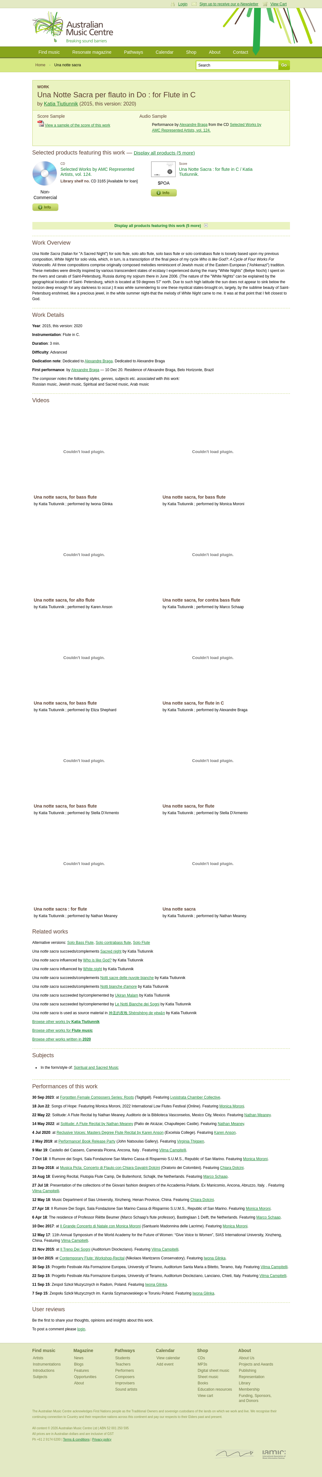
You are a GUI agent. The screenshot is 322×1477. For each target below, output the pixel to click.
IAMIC (274, 1454)
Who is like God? (97, 960)
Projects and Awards (256, 1364)
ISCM (234, 1454)
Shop (191, 52)
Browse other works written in (61, 1039)
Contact (240, 52)
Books (203, 1383)
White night (92, 969)
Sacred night (110, 951)
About (215, 52)
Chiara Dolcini (232, 1168)
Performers (124, 1370)
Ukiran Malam (126, 995)
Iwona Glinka (215, 1258)
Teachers (123, 1364)
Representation (251, 1377)
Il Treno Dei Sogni (75, 1249)
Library (244, 1383)
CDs (201, 1358)
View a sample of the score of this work (77, 125)
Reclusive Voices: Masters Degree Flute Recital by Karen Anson (110, 1132)
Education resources (215, 1389)
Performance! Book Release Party (86, 1141)
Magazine (83, 1350)
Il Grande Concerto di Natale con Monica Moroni (100, 1226)
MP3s (202, 1364)
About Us (246, 1358)
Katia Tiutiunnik (61, 103)
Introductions (44, 1370)
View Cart (278, 4)
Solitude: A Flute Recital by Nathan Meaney (97, 1124)
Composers (124, 1377)
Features (81, 1370)
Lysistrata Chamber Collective (195, 1097)
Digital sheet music (213, 1370)
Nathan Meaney (257, 1115)
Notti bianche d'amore (118, 986)
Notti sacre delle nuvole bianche (127, 978)
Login (182, 4)
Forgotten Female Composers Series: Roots (97, 1097)
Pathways (133, 52)
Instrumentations (47, 1364)
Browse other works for (62, 1030)
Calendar (164, 52)
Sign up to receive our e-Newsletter (228, 4)
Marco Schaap (215, 1176)
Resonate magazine (92, 52)
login (81, 1329)
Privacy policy (101, 1439)
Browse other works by (66, 1022)
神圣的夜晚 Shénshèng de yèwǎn (137, 1013)
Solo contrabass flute (113, 942)
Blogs (79, 1364)
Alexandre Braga (193, 124)
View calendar (168, 1358)
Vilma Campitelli (172, 1150)
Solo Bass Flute (80, 942)
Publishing (247, 1370)
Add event (164, 1364)
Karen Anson (225, 1132)
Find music (49, 52)
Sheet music (208, 1377)
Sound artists (126, 1389)
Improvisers (125, 1383)
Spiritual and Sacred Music (96, 1067)
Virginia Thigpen (190, 1141)
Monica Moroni (231, 1106)
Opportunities (85, 1377)
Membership (249, 1389)
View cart (205, 1395)
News (79, 1358)
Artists (38, 1358)
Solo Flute (141, 942)
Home (40, 65)
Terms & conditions (76, 1439)
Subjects (40, 1377)
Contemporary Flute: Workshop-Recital (91, 1258)
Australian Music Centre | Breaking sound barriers (74, 27)
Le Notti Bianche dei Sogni (137, 1004)
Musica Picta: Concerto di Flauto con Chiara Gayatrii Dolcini (110, 1168)
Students (122, 1358)
